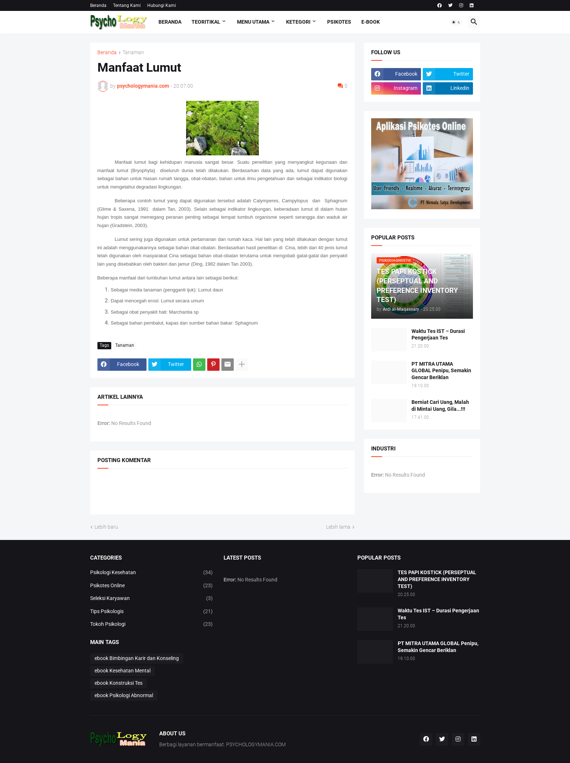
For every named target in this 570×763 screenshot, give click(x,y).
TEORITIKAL (206, 22)
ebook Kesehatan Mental (122, 670)
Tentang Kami (127, 5)
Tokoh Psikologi (151, 624)
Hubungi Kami (161, 5)
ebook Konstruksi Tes (118, 683)
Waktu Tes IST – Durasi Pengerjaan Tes (438, 334)
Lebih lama (338, 527)
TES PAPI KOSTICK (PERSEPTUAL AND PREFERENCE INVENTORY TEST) (437, 579)
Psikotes (339, 22)
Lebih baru (106, 527)
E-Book (370, 22)
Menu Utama (253, 22)
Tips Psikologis (151, 611)
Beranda (98, 5)
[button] (456, 22)
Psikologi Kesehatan (151, 572)
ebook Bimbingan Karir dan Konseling (137, 658)
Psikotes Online (151, 585)
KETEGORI (298, 22)
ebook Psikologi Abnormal (124, 695)
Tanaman (133, 52)
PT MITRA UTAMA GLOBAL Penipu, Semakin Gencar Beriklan (441, 371)
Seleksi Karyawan (151, 598)
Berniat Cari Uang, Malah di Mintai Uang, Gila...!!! (440, 405)
